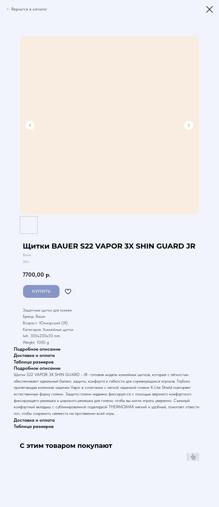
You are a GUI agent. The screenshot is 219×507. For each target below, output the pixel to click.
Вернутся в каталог (29, 9)
